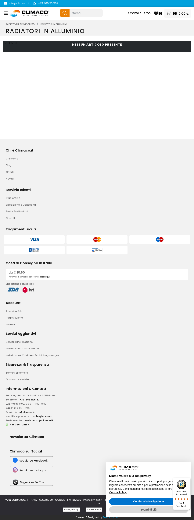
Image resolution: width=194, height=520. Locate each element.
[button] (65, 13)
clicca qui (45, 276)
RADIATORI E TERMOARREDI (20, 24)
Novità (10, 178)
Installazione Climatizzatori (22, 348)
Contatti (11, 218)
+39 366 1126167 (48, 3)
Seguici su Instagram (33, 470)
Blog (8, 165)
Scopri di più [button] (149, 509)
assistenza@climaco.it (39, 420)
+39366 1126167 (30, 399)
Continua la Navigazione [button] (148, 501)
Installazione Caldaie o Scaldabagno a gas (32, 355)
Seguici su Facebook (33, 460)
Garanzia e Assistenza (19, 379)
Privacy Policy (71, 509)
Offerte (10, 172)
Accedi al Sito (14, 311)
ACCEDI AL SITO (139, 13)
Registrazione (14, 317)
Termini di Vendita (17, 373)
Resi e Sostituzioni (17, 211)
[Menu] (188, 480)
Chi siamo (12, 158)
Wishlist (10, 324)
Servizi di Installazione (19, 342)
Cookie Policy (94, 509)
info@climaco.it (19, 3)
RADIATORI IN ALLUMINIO (54, 24)
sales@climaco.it (43, 416)
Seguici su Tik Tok (32, 482)
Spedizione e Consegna (21, 205)
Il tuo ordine (13, 198)
